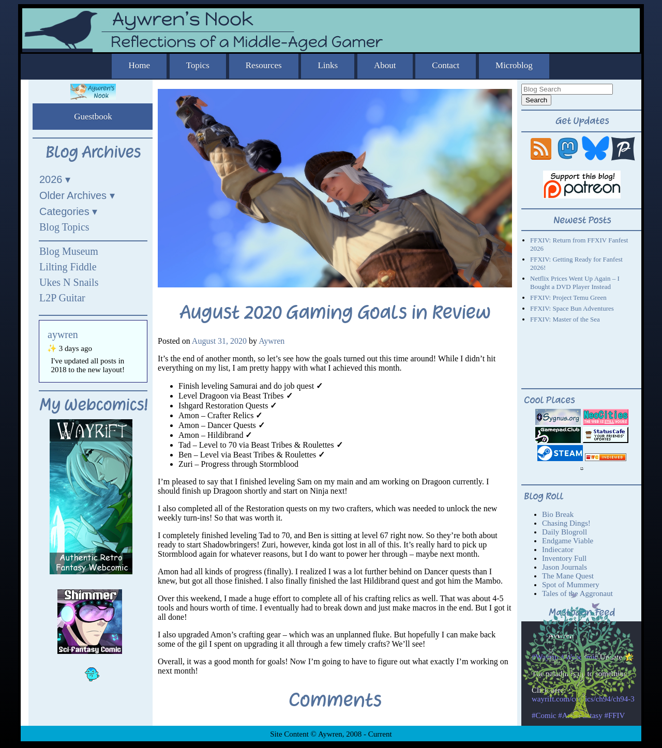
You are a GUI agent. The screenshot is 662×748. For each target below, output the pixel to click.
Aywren (271, 341)
